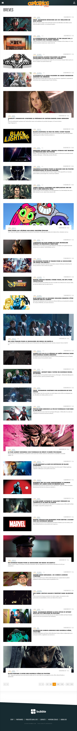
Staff (12, 720)
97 (45, 685)
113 (71, 685)
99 (52, 685)
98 (48, 685)
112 (67, 685)
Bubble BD (64, 720)
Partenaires (19, 720)
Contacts (43, 720)
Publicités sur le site (32, 720)
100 (57, 685)
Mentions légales (53, 720)
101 (61, 685)
